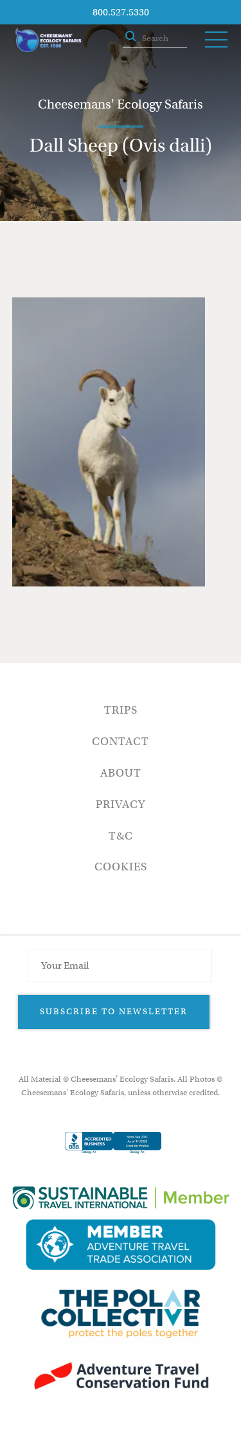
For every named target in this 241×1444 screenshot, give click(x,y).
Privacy (120, 804)
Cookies (120, 867)
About (120, 773)
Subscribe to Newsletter (114, 1011)
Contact (120, 741)
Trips (121, 710)
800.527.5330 (121, 12)
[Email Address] (119, 965)
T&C (121, 836)
